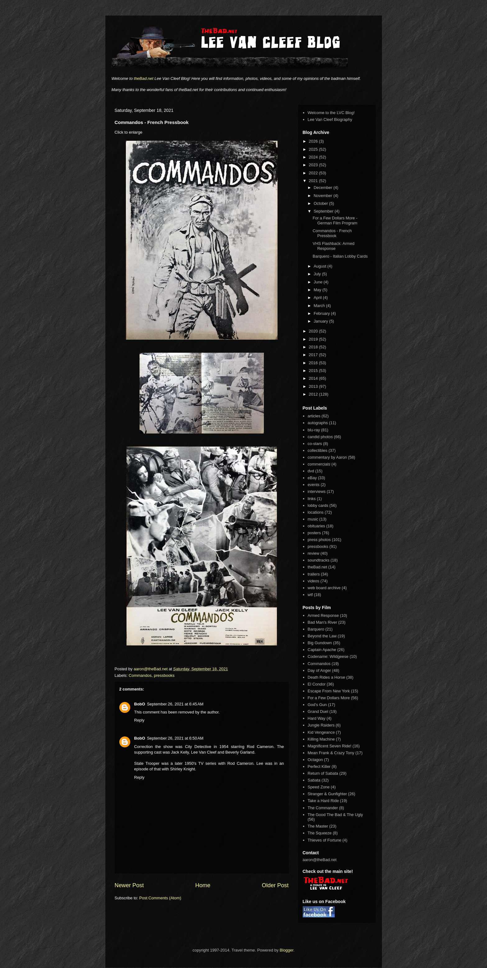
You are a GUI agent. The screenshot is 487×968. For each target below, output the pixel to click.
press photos (319, 539)
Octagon (315, 759)
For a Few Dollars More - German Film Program (335, 220)
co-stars (315, 443)
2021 (314, 180)
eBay (312, 477)
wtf (310, 594)
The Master (318, 826)
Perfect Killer (319, 766)
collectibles (318, 450)
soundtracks (318, 560)
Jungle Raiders (321, 725)
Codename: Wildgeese (328, 656)
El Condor (317, 684)
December (323, 187)
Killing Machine (321, 739)
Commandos (140, 675)
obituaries (316, 526)
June (319, 282)
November (323, 195)
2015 (314, 370)
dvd (311, 471)
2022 (314, 173)
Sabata (314, 780)
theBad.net (144, 78)
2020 (314, 331)
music (313, 519)
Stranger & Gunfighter (327, 793)
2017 (314, 354)
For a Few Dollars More (329, 697)
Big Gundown (320, 642)
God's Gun (317, 704)
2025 (314, 149)
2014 (314, 378)
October (321, 203)
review (313, 553)
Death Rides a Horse (326, 677)
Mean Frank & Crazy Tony (331, 752)
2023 (314, 165)
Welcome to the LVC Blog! (331, 112)
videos (313, 581)
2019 (314, 339)
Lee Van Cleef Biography (330, 119)
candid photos (320, 436)
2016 (314, 362)
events (313, 484)
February (322, 313)
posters (314, 532)
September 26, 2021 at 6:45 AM (175, 704)
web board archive (324, 587)
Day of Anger (319, 670)
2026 (314, 141)
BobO (139, 704)
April (318, 297)
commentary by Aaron (327, 457)
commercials (319, 464)
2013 (314, 386)
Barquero (316, 629)
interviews (317, 491)
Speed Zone (319, 787)
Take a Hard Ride (323, 800)
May (318, 289)
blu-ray (314, 430)
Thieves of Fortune (324, 840)
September (324, 211)
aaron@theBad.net (151, 669)
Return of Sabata (323, 773)
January (321, 321)
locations (316, 512)
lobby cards (318, 505)
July (318, 274)
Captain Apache (322, 649)
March (320, 305)
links (312, 498)
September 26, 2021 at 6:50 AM (175, 738)
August (320, 266)
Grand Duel (318, 711)
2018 (314, 347)
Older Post (275, 885)
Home (202, 885)
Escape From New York (329, 691)
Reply (139, 720)
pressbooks (164, 675)
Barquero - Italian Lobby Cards (340, 256)
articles (314, 416)
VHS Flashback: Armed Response (333, 246)
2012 (314, 394)
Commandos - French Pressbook (332, 233)
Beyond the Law (322, 636)
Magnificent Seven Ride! (329, 746)
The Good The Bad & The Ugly (335, 814)
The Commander (323, 807)
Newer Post (129, 885)
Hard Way (316, 718)
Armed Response (323, 615)
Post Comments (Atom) (160, 898)
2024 (314, 157)
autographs (318, 422)
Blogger (286, 950)
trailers (314, 574)
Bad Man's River (322, 622)
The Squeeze (320, 833)
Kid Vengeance (321, 732)
